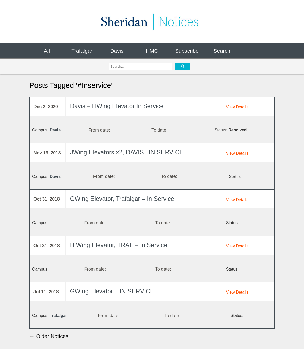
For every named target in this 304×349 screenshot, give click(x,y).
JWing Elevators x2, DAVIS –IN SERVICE (127, 152)
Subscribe (186, 51)
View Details (237, 107)
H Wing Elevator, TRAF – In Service (118, 245)
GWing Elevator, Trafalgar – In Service (122, 199)
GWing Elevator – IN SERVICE (112, 291)
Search (222, 51)
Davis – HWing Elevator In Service (117, 106)
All (47, 51)
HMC (152, 51)
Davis (116, 51)
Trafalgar (81, 51)
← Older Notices (48, 336)
